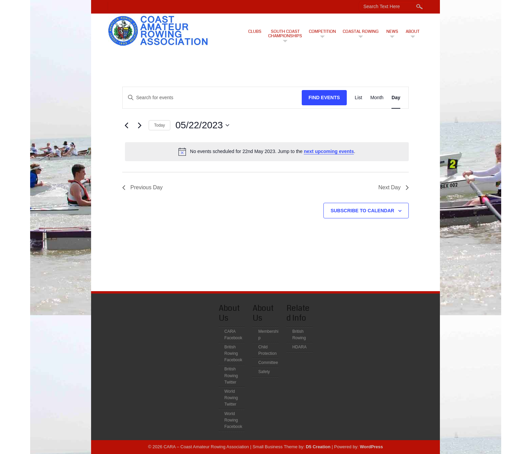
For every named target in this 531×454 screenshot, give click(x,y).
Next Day (393, 187)
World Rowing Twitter (231, 398)
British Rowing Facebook (233, 353)
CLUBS (254, 31)
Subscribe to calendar (362, 210)
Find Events (324, 97)
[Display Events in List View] (358, 97)
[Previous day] (126, 125)
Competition (322, 31)
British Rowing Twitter (231, 375)
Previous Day (142, 187)
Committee (268, 362)
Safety (264, 371)
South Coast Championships (285, 33)
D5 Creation (318, 446)
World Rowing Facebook (233, 420)
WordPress (371, 446)
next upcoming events (329, 151)
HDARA (299, 347)
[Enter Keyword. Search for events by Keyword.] (212, 97)
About (413, 31)
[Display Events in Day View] (395, 97)
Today (159, 125)
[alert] (267, 151)
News (392, 31)
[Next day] (139, 125)
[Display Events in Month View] (376, 97)
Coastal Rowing (361, 31)
